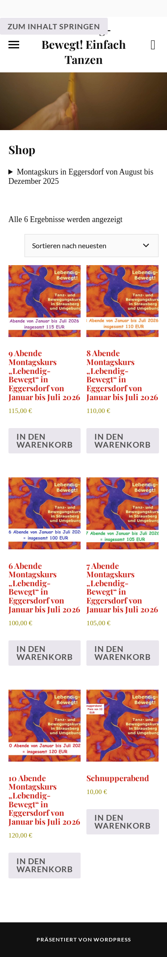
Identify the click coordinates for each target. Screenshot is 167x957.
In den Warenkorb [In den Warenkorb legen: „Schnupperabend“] (122, 821)
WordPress (112, 939)
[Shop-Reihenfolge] (91, 245)
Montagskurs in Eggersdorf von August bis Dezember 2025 (81, 176)
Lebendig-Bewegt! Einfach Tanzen (83, 44)
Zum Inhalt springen (54, 26)
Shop (21, 149)
